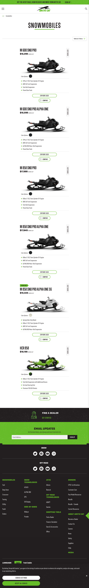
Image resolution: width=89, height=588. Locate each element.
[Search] (86, 8)
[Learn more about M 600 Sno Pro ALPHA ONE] (44, 128)
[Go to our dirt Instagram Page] (35, 469)
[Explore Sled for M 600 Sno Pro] (44, 95)
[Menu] (3, 8)
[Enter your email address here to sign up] (40, 437)
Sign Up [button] (72, 437)
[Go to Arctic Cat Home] (43, 8)
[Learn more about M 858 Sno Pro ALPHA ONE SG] (44, 306)
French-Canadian (27, 563)
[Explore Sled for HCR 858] (44, 393)
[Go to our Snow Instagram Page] (54, 454)
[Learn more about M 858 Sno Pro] (44, 187)
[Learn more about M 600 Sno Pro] (44, 69)
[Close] (86, 578)
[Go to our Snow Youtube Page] (48, 454)
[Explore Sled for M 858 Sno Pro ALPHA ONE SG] (44, 334)
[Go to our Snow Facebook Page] (41, 454)
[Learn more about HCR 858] (44, 367)
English (18, 563)
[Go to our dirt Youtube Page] (48, 469)
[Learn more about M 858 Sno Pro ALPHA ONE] (44, 245)
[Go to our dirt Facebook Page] (41, 469)
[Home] (3, 16)
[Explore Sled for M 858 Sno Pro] (44, 213)
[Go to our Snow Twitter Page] (35, 454)
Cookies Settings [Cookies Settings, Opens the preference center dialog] (21, 581)
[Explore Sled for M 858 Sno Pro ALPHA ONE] (44, 272)
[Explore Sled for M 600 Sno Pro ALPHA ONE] (44, 154)
